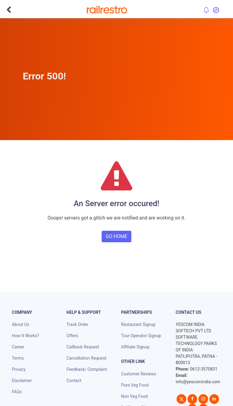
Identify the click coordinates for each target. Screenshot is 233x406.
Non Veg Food (134, 396)
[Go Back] (8, 9)
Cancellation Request (86, 358)
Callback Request (82, 346)
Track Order (77, 324)
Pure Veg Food (135, 385)
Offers (72, 335)
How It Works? (25, 335)
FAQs (17, 391)
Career (18, 346)
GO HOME (116, 236)
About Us (20, 324)
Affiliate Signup (135, 346)
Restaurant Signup (138, 324)
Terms (18, 358)
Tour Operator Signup (141, 335)
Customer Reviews (138, 373)
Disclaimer (22, 380)
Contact (73, 380)
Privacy (18, 369)
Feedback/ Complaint (86, 369)
